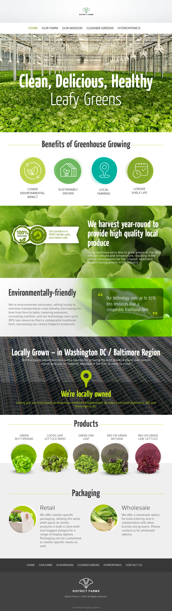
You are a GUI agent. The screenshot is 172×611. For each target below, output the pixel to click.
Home (33, 28)
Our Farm (50, 28)
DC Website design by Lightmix (86, 607)
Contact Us (134, 565)
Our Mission (72, 28)
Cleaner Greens (100, 28)
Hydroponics (129, 28)
